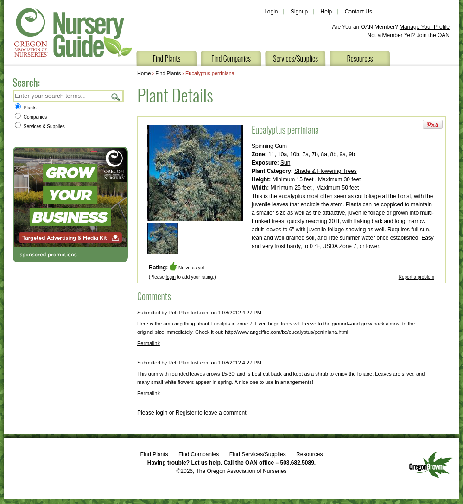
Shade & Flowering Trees (325, 171)
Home (144, 73)
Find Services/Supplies (257, 454)
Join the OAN (433, 35)
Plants (26, 107)
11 (271, 154)
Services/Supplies (295, 58)
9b (352, 154)
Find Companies (231, 58)
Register (186, 412)
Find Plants (167, 58)
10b (294, 154)
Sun (285, 162)
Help (326, 11)
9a (343, 154)
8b (333, 154)
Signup (299, 11)
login (171, 277)
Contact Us (358, 11)
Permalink (148, 343)
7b (314, 154)
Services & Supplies (40, 126)
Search (116, 96)
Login (271, 11)
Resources (360, 58)
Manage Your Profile (425, 27)
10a (282, 154)
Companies (31, 117)
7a (305, 154)
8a (324, 154)
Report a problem (416, 277)
